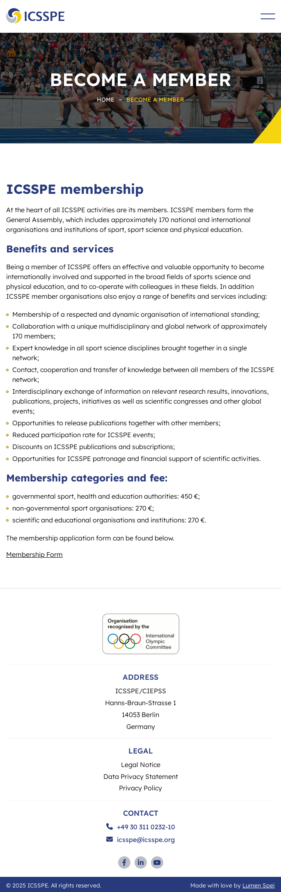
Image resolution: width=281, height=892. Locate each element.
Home (105, 99)
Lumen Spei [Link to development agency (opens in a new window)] (258, 885)
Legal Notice (140, 764)
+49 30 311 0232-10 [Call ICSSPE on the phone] (140, 827)
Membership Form (34, 554)
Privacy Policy (140, 787)
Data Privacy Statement (140, 776)
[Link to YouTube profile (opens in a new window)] (157, 862)
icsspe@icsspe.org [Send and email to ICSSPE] (140, 839)
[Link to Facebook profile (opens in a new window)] (124, 862)
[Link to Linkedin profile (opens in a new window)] (141, 862)
